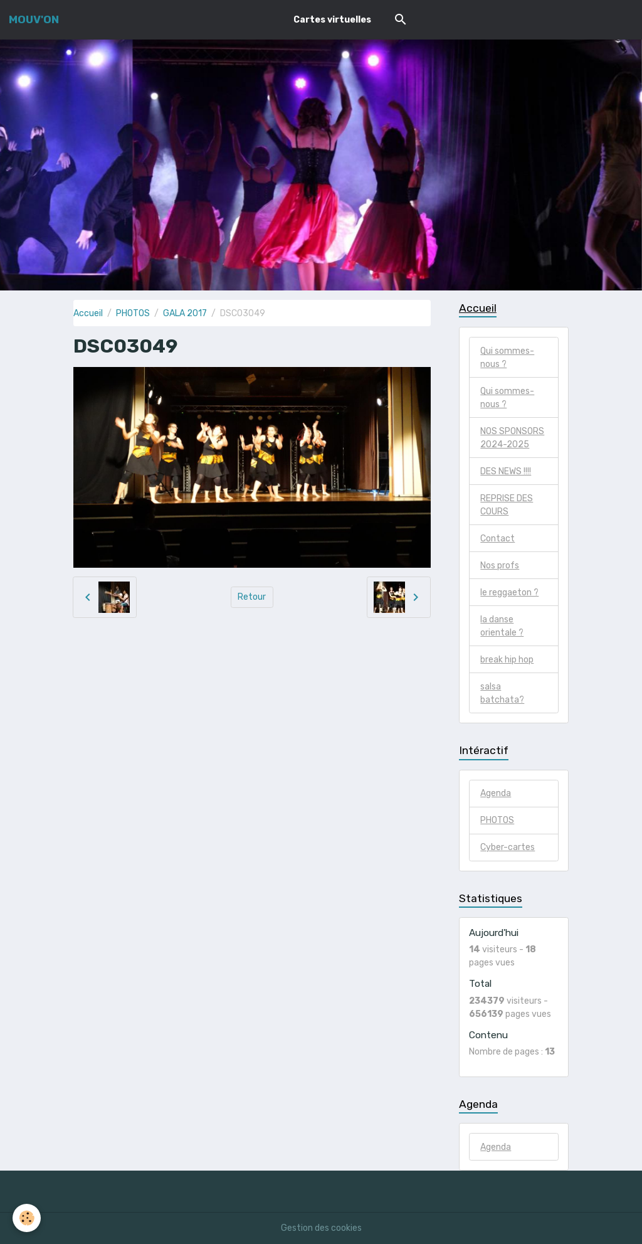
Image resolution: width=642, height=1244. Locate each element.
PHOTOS (133, 313)
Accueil (88, 313)
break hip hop (507, 659)
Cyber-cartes (507, 847)
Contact (497, 538)
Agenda (495, 793)
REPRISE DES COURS (506, 505)
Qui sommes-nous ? (507, 357)
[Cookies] (27, 1218)
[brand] (34, 19)
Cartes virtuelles (332, 19)
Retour (252, 597)
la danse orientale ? (502, 626)
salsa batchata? (502, 693)
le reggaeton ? (509, 592)
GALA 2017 (185, 313)
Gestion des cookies (321, 1228)
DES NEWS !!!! (505, 471)
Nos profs (499, 565)
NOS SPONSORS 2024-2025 (512, 438)
